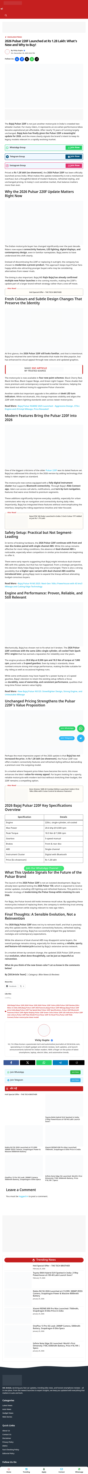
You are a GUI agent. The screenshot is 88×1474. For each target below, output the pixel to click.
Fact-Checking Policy (10, 1450)
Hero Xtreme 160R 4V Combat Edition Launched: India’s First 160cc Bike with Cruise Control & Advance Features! (54, 790)
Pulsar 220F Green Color (44, 1013)
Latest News (16, 37)
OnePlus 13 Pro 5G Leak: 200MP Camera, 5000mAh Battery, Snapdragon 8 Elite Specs (23, 1179)
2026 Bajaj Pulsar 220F (15, 1005)
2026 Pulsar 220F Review (65, 1005)
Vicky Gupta (18, 51)
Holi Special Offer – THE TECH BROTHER (45, 292)
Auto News (6, 1409)
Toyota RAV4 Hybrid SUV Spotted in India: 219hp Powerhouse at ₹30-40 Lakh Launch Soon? (62, 1119)
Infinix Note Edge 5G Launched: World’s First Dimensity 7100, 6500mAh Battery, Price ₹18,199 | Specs (63, 1178)
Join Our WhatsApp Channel (44, 868)
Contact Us (6, 1435)
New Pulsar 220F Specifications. (50, 1010)
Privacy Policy (7, 1442)
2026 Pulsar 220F (31, 1005)
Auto (9, 37)
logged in (23, 1196)
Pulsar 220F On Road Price (50, 1015)
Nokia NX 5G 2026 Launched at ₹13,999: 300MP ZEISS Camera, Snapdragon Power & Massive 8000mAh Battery (23, 1149)
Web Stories (7, 1417)
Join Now (74, 147)
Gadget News (7, 1413)
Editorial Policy (8, 1453)
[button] (5, 16)
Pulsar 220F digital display (24, 1013)
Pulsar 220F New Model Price (28, 1015)
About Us (6, 1431)
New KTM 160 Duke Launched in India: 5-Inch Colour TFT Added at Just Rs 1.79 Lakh (55, 517)
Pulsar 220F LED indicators (64, 1013)
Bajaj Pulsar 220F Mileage (56, 1008)
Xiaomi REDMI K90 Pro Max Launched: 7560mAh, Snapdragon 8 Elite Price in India (63, 1148)
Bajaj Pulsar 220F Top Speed (26, 1010)
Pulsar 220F (52, 470)
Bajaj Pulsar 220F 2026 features (34, 1008)
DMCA (4, 1446)
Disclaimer (6, 1438)
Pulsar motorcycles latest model (26, 1017)
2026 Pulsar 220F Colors (47, 1005)
